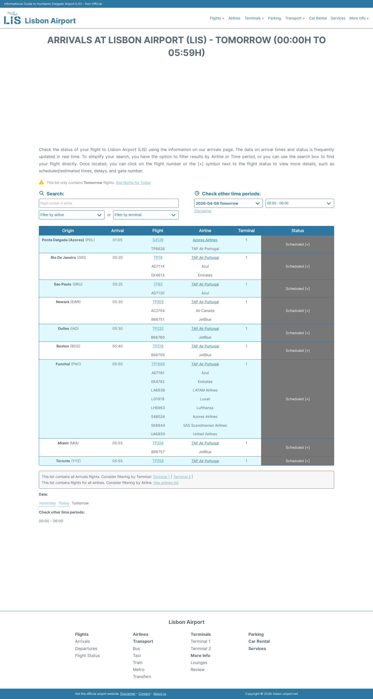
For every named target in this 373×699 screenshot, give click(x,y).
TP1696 (158, 364)
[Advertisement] (186, 104)
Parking (274, 18)
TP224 (157, 443)
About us (159, 694)
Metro (139, 669)
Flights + (217, 18)
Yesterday (47, 503)
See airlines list (166, 482)
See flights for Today (133, 182)
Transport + (295, 18)
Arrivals (82, 641)
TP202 (157, 301)
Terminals (201, 634)
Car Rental (318, 18)
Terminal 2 (182, 476)
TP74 (158, 257)
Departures (86, 648)
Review (198, 669)
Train (137, 662)
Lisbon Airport (50, 20)
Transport (143, 641)
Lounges (199, 662)
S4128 (158, 240)
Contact (144, 694)
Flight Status (87, 655)
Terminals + (254, 18)
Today (64, 503)
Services (338, 18)
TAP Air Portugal (205, 257)
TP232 (157, 328)
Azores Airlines (205, 240)
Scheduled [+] (298, 244)
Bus (136, 648)
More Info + (359, 18)
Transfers (142, 676)
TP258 (158, 461)
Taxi (137, 655)
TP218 (158, 346)
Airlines (234, 18)
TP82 (157, 284)
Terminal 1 (161, 476)
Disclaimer (127, 694)
